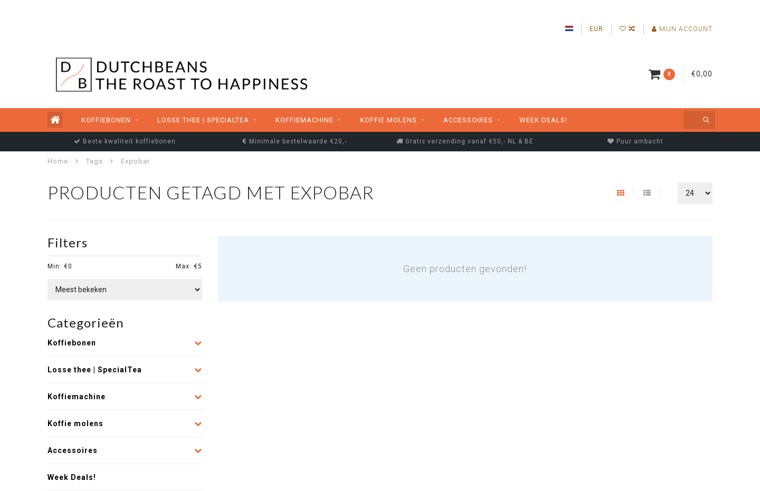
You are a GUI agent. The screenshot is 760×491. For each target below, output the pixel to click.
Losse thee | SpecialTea (203, 120)
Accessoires (468, 120)
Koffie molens (388, 120)
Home (58, 161)
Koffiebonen (106, 120)
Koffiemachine (305, 120)
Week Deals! (543, 120)
